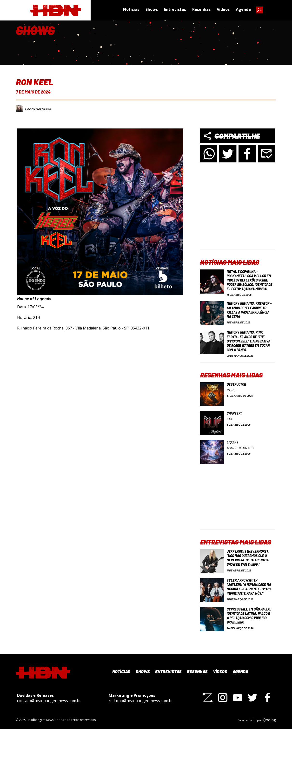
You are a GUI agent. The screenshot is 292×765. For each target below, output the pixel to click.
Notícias (131, 10)
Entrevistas (175, 10)
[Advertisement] (237, 219)
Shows (152, 10)
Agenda (243, 10)
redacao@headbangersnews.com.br (141, 736)
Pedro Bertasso (38, 109)
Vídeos (223, 10)
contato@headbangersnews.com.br (49, 736)
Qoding (269, 756)
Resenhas (201, 10)
